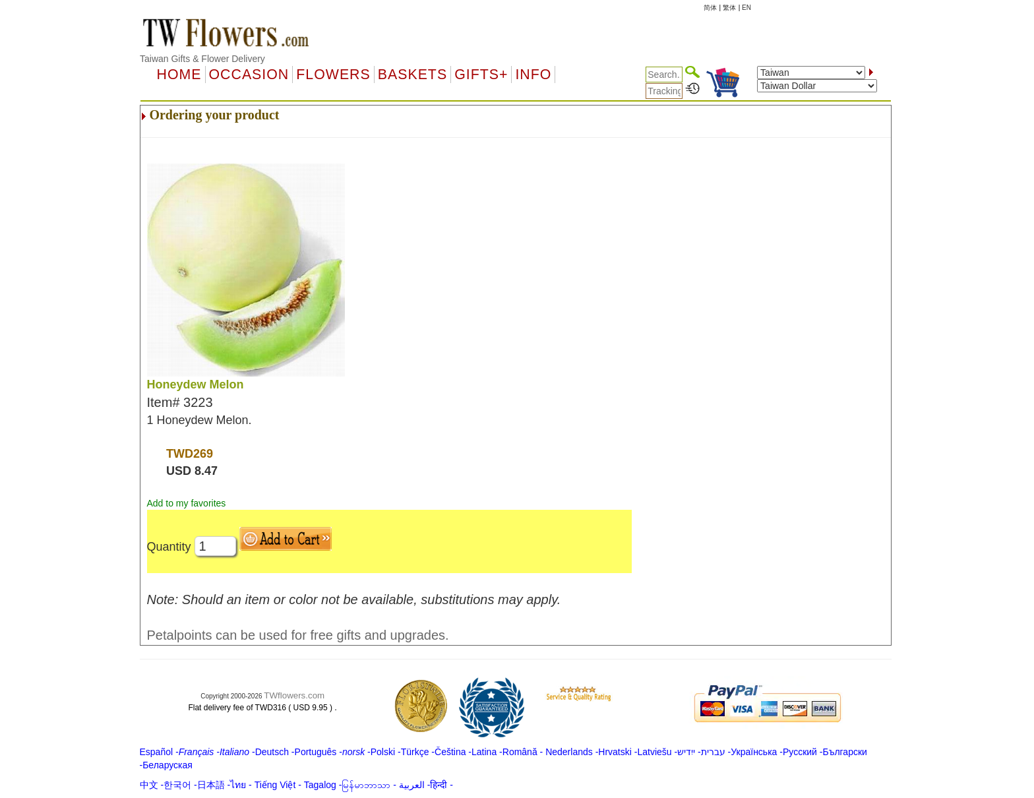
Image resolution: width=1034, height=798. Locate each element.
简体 (710, 7)
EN (746, 7)
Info (533, 74)
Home (179, 74)
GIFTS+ (481, 74)
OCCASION (249, 74)
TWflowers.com (294, 695)
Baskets (412, 74)
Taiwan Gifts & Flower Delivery (202, 58)
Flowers (333, 74)
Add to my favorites (186, 503)
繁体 (729, 7)
